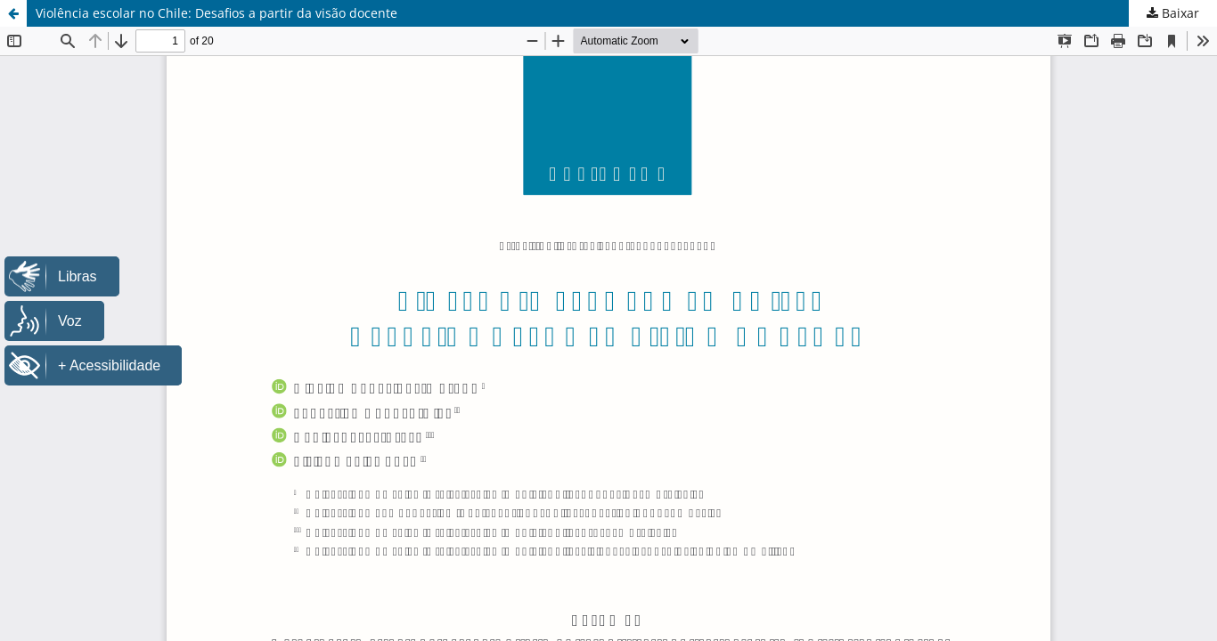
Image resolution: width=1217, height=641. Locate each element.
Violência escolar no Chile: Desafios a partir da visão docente (216, 12)
